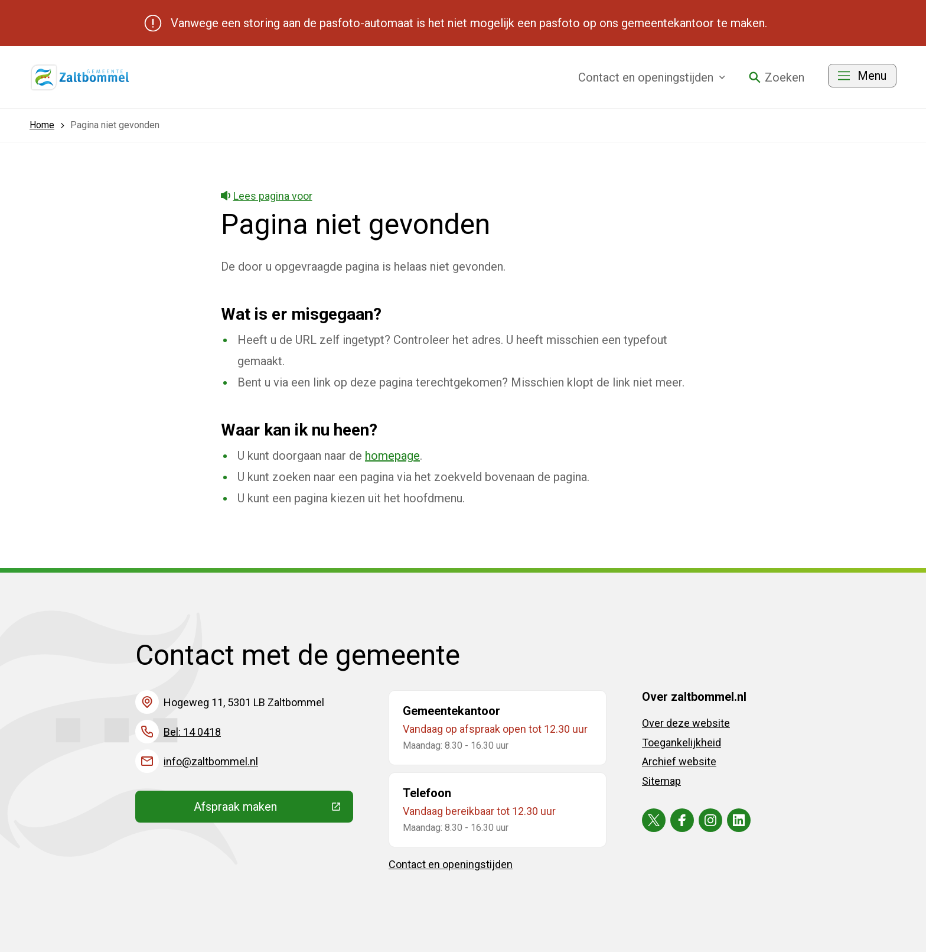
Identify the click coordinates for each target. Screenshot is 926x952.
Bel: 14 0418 (192, 732)
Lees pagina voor (266, 196)
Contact (651, 77)
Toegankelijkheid (681, 742)
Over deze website (686, 723)
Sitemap (661, 781)
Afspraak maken (273, 810)
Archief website (679, 761)
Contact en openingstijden (451, 864)
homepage (392, 456)
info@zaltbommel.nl (211, 761)
